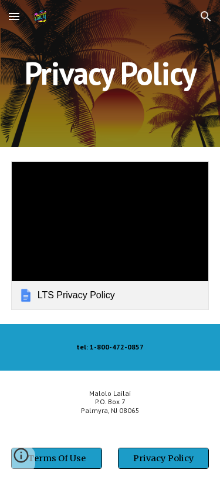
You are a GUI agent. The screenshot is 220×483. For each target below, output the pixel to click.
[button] (14, 16)
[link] (110, 235)
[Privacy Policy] (163, 458)
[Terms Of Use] (56, 458)
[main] (110, 73)
